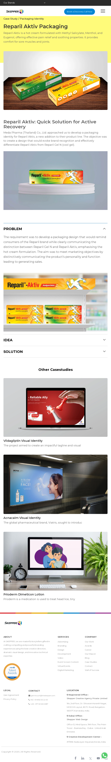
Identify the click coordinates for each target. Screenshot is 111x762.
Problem (12, 229)
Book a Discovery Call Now (79, 11)
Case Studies (91, 662)
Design (61, 650)
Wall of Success (92, 670)
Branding (62, 646)
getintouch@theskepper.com (41, 695)
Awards (88, 646)
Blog (87, 658)
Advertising (63, 642)
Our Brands (9, 2)
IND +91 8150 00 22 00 (38, 700)
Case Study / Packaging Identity (23, 18)
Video (60, 658)
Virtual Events (64, 666)
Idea (7, 340)
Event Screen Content (68, 662)
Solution (13, 352)
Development (64, 654)
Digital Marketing (66, 670)
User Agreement (11, 695)
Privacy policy (9, 699)
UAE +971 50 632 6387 (38, 704)
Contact (88, 666)
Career (88, 650)
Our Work (89, 642)
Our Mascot (90, 654)
